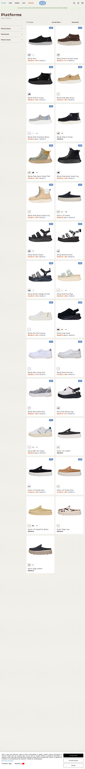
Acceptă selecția (73, 760)
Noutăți (3, 3)
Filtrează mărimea (12, 28)
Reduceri (31, 3)
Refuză (73, 765)
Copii (23, 3)
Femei (10, 3)
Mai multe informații (7, 761)
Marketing (18, 763)
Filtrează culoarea (12, 40)
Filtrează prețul (12, 34)
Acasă (3, 18)
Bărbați (17, 3)
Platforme (8, 18)
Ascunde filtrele (57, 22)
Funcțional (5, 763)
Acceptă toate (73, 755)
